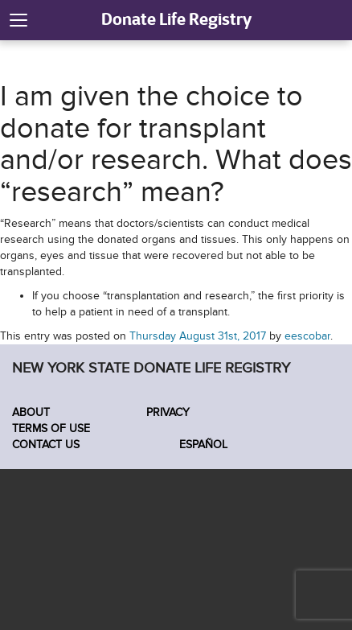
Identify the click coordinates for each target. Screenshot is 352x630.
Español (201, 444)
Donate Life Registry (176, 19)
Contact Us (46, 444)
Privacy (168, 412)
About (31, 412)
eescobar (307, 336)
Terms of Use (51, 428)
